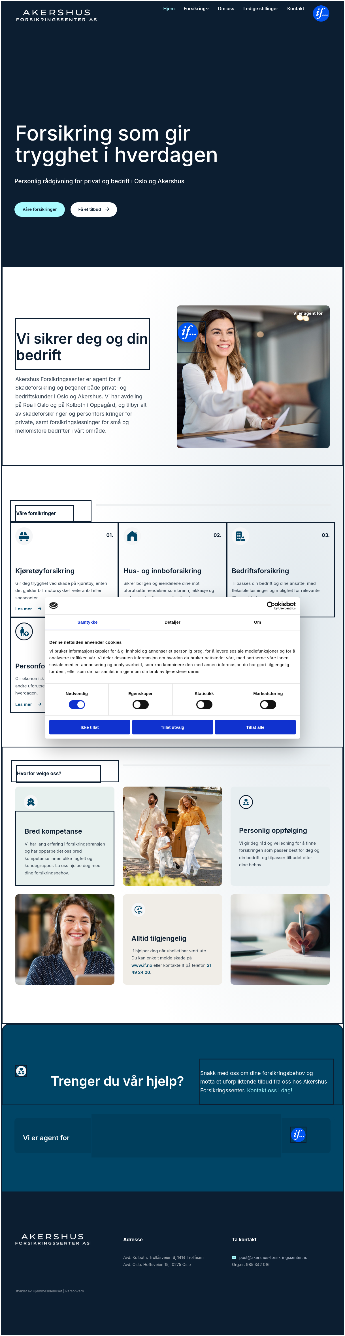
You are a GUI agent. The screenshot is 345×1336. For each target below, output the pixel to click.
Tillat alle (255, 727)
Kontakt (295, 8)
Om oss (226, 8)
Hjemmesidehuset (47, 1291)
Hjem (169, 8)
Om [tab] (257, 621)
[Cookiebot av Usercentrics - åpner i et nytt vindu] (271, 605)
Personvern (74, 1291)
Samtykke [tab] (88, 621)
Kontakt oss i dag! (269, 1090)
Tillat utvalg (172, 727)
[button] (39, 209)
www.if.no (141, 965)
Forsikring (195, 8)
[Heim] (56, 22)
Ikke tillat (89, 727)
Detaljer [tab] (172, 621)
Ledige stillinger (260, 8)
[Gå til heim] (52, 1245)
